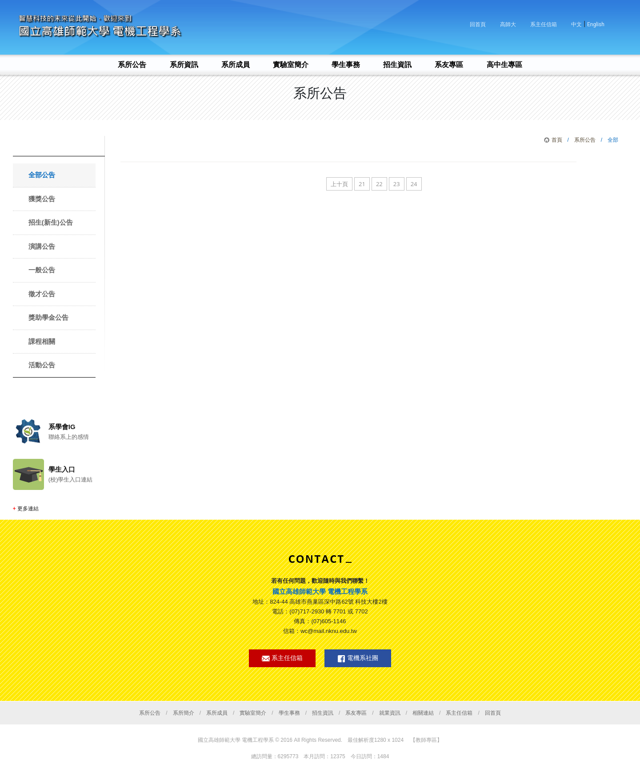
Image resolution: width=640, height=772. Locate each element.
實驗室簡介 (253, 713)
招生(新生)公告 (50, 222)
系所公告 (585, 140)
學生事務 (289, 713)
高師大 (508, 24)
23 (396, 184)
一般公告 (41, 270)
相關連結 (423, 713)
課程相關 (41, 341)
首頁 (557, 140)
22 (379, 184)
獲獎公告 (41, 199)
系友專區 (356, 713)
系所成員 (217, 713)
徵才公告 (41, 294)
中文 (576, 24)
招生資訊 (322, 713)
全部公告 (41, 175)
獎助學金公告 (48, 317)
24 (414, 184)
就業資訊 (389, 713)
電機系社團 (357, 659)
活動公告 (41, 365)
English (595, 24)
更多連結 (28, 508)
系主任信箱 (543, 24)
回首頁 (478, 24)
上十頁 (339, 184)
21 (362, 184)
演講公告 (41, 246)
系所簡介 (183, 713)
